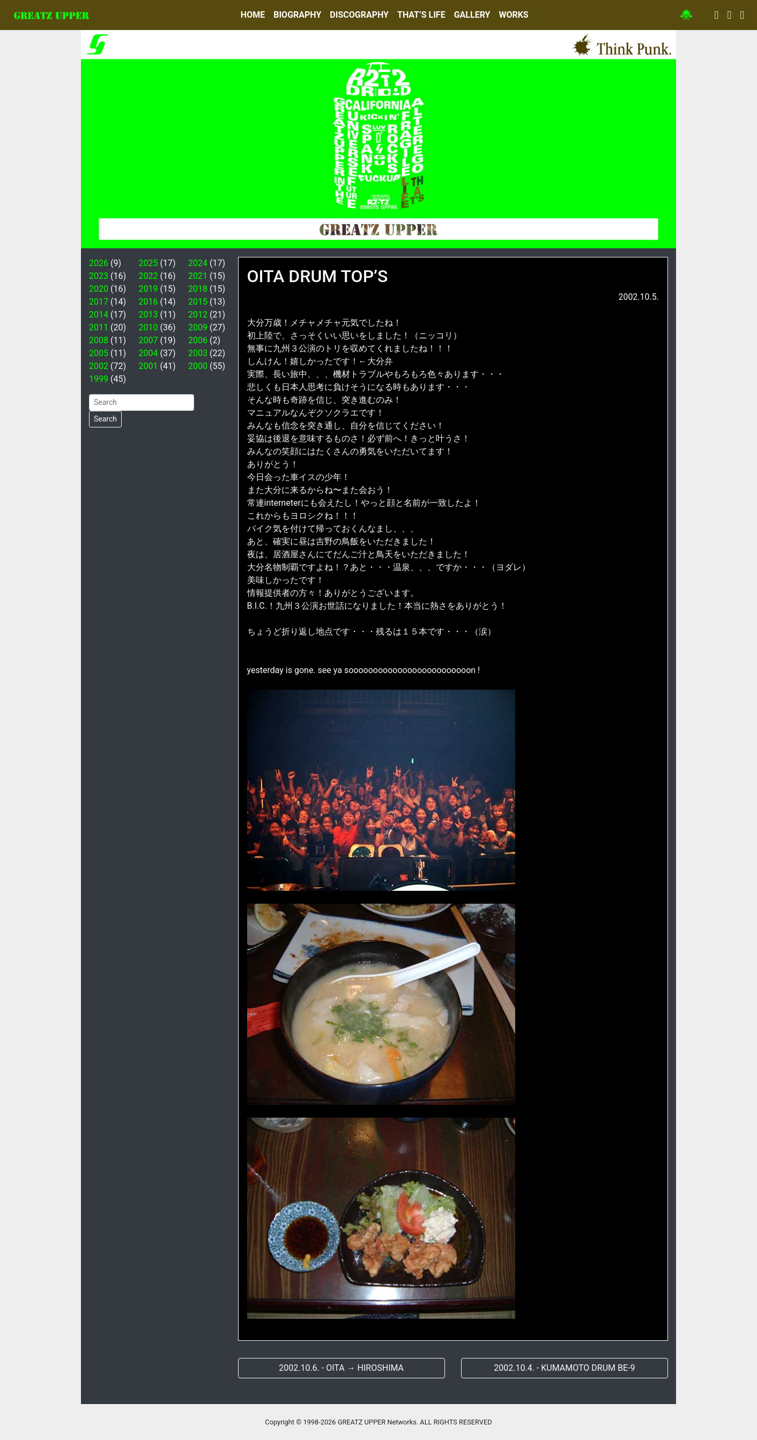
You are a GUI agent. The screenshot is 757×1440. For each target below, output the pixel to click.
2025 (148, 263)
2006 (197, 340)
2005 (98, 353)
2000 (197, 366)
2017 (98, 302)
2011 (98, 327)
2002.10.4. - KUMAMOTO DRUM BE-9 (564, 1368)
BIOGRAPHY (297, 15)
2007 (148, 340)
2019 (148, 289)
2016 (148, 302)
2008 (98, 340)
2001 (148, 366)
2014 (98, 314)
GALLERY (472, 15)
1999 (98, 379)
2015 (197, 302)
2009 (197, 327)
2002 (98, 366)
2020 (98, 289)
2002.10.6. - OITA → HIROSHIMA (341, 1368)
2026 (98, 263)
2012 (197, 314)
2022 (148, 276)
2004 (148, 353)
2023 (98, 276)
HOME (253, 15)
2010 (148, 327)
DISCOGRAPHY (359, 15)
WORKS (513, 15)
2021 (197, 276)
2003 (197, 353)
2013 (148, 314)
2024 (197, 263)
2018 (197, 289)
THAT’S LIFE (421, 15)
